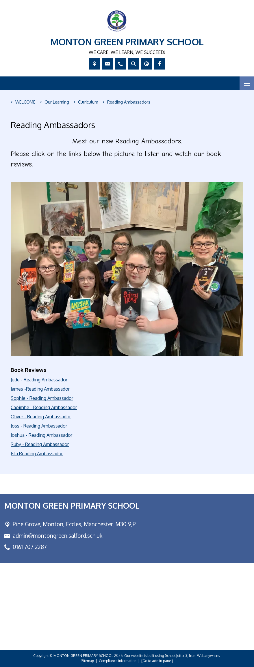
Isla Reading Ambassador (37, 453)
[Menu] (247, 83)
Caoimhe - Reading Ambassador (44, 407)
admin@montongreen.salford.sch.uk (57, 535)
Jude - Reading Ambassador (39, 380)
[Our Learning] (57, 102)
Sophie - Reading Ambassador (42, 398)
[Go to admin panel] (157, 661)
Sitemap (87, 661)
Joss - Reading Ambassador (39, 426)
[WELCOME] (25, 102)
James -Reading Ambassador (40, 389)
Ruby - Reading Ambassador (40, 444)
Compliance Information (117, 661)
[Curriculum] (88, 102)
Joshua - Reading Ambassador (41, 435)
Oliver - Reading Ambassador (41, 416)
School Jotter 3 (176, 655)
